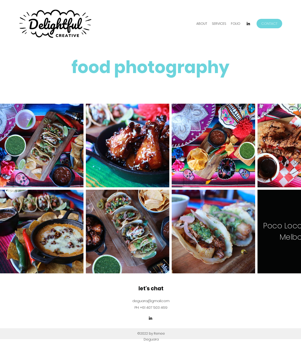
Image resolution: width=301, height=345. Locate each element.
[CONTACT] (269, 23)
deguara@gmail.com (151, 300)
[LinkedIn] (248, 23)
